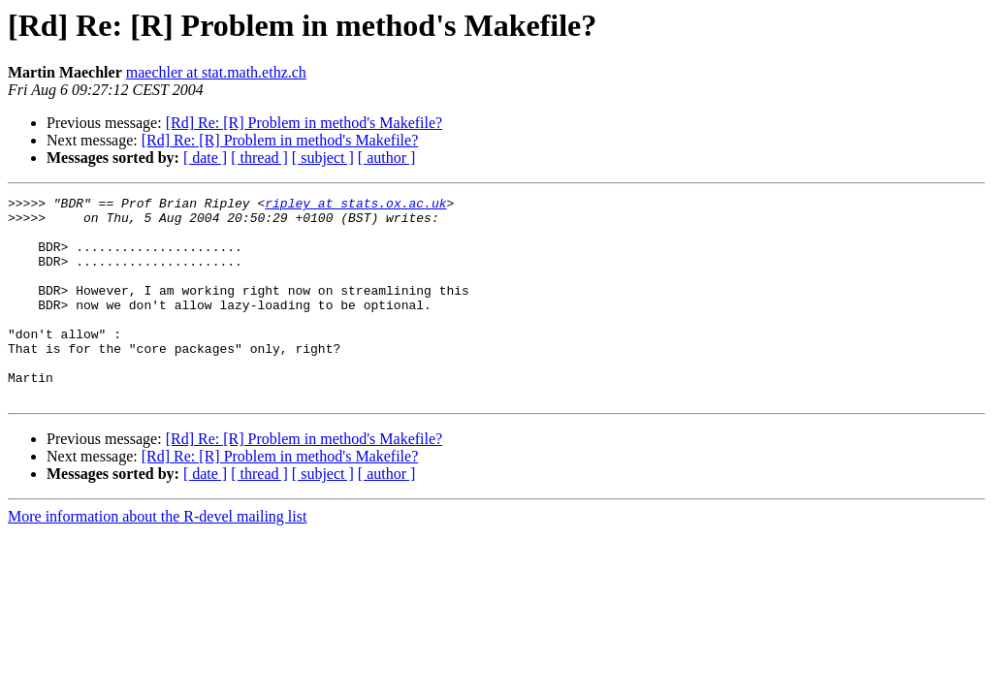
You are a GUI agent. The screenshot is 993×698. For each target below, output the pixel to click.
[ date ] (205, 157)
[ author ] (387, 157)
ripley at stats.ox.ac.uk (355, 205)
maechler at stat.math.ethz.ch (216, 72)
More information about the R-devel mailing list (157, 557)
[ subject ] (323, 157)
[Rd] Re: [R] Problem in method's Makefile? (304, 122)
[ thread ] (259, 157)
